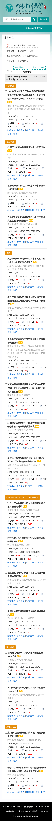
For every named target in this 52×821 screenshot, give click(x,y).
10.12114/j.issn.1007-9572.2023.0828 (23, 437)
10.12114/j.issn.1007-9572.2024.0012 (23, 276)
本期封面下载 (21, 67)
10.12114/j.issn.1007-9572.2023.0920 (23, 364)
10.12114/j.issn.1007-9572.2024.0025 (23, 402)
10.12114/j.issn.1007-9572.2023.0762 (23, 318)
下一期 (43, 76)
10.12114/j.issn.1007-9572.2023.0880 (23, 517)
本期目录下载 (38, 67)
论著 (31, 51)
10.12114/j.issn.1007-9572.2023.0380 (23, 747)
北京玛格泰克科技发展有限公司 (26, 816)
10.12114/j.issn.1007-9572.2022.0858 (23, 475)
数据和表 (11, 130)
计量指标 (39, 130)
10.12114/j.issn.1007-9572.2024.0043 (23, 667)
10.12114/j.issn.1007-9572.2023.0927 (23, 200)
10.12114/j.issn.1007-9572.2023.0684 (23, 705)
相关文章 (30, 130)
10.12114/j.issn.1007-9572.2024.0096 (23, 120)
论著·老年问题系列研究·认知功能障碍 (23, 56)
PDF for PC (12, 127)
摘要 (12, 123)
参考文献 (21, 130)
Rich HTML (29, 123)
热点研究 (22, 51)
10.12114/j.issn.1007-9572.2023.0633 (23, 782)
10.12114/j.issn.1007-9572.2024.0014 (23, 590)
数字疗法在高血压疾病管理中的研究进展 (26, 147)
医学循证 (10, 61)
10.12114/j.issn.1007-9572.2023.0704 (23, 231)
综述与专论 (23, 61)
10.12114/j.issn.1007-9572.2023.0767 (23, 165)
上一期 (35, 76)
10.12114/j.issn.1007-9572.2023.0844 (23, 552)
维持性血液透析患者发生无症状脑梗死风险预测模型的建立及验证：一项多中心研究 (26, 300)
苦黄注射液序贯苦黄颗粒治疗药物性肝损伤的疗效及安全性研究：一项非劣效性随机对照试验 (26, 388)
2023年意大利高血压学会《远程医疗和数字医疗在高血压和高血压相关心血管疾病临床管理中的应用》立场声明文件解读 (26, 95)
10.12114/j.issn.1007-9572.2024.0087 (23, 625)
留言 (9, 134)
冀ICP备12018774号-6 (12, 806)
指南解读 (10, 51)
